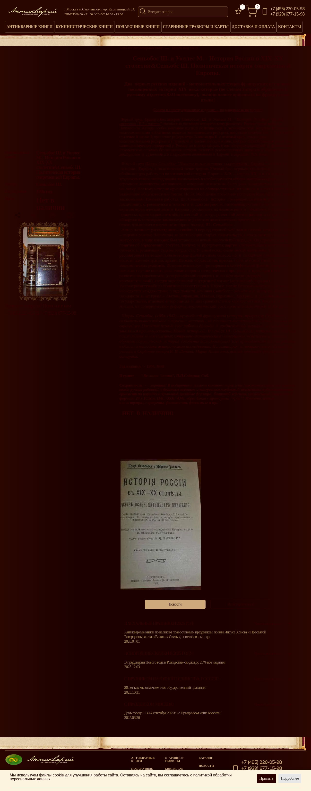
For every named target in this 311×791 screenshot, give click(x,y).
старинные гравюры (174, 759)
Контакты (291, 25)
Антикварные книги (30, 27)
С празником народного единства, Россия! (171, 680)
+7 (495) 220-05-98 (287, 9)
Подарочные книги (138, 27)
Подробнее (290, 778)
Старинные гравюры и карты (196, 27)
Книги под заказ (185, 49)
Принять (266, 778)
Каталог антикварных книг (141, 49)
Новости (206, 765)
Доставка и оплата (253, 27)
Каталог (206, 758)
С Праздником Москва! (148, 705)
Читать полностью (273, 624)
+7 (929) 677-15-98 (287, 14)
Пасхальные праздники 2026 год (158, 624)
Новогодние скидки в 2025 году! (158, 654)
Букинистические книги (84, 27)
